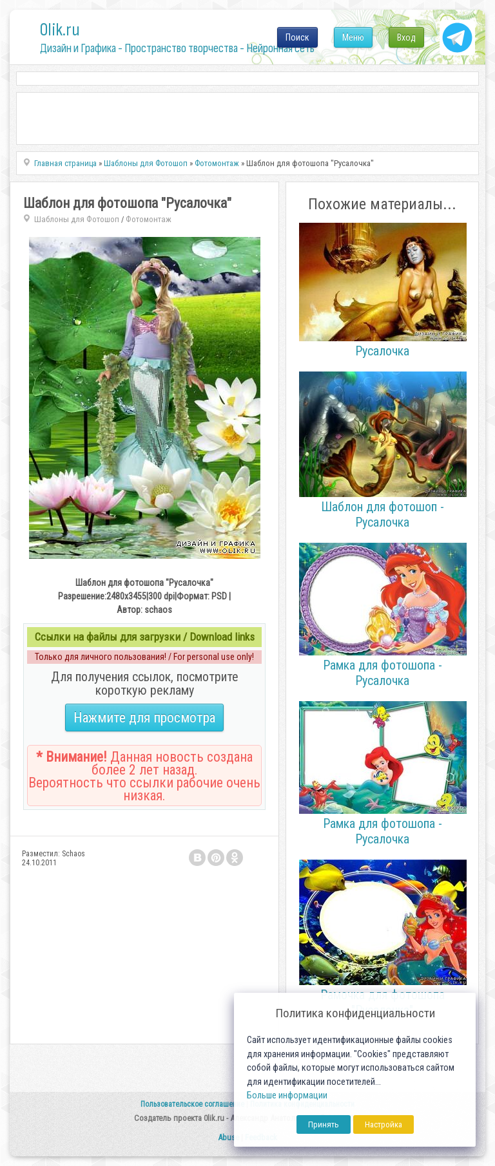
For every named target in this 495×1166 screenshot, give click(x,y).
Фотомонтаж (148, 219)
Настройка (383, 1124)
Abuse (228, 1137)
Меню (353, 37)
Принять (323, 1124)
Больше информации (287, 1095)
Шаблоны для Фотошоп (76, 219)
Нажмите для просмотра (144, 718)
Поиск (297, 37)
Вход (406, 37)
